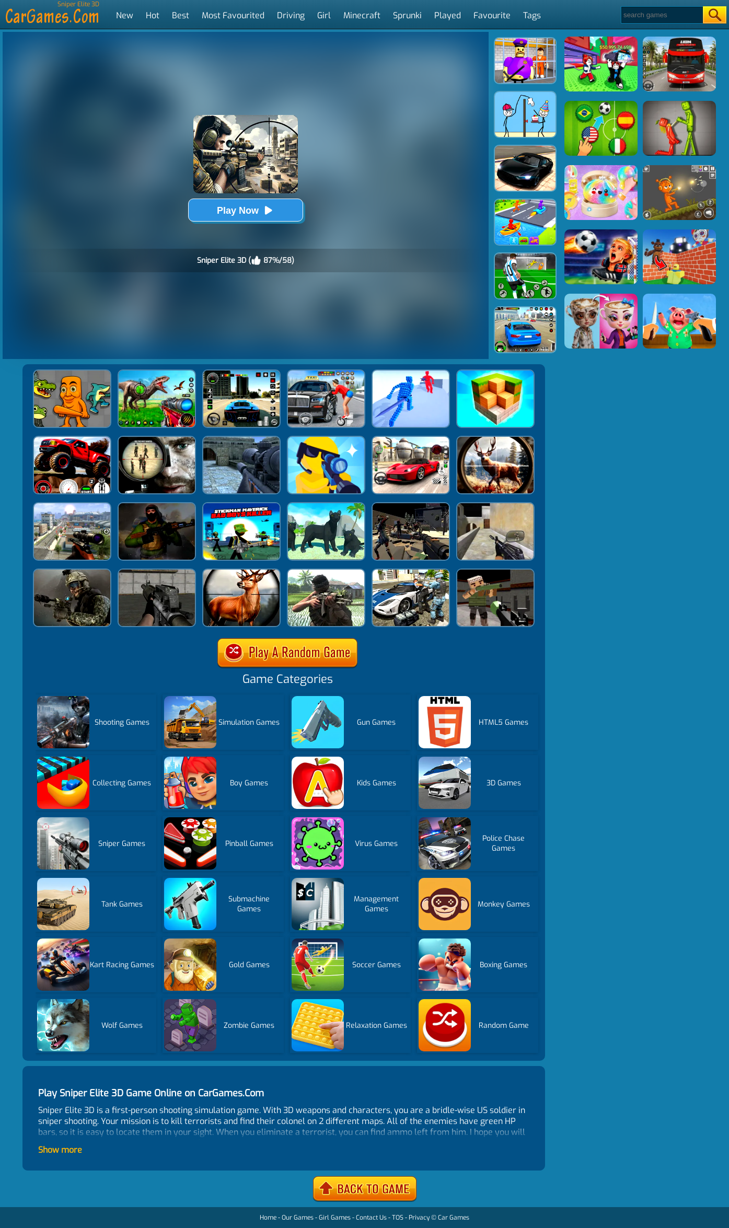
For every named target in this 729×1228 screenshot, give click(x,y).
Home (268, 1217)
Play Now (245, 210)
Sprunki (407, 15)
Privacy (419, 1217)
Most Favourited (233, 15)
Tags (532, 15)
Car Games (453, 1217)
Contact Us (371, 1217)
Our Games (298, 1217)
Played (447, 15)
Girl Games (335, 1217)
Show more (60, 1149)
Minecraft (361, 15)
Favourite (492, 15)
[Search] (661, 15)
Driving (291, 15)
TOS (397, 1217)
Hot (152, 15)
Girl (324, 15)
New (124, 15)
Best (180, 15)
